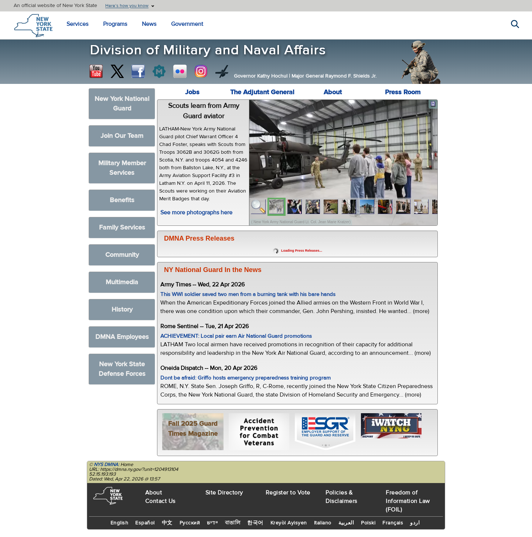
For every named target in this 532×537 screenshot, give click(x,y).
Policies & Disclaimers (341, 497)
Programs (115, 24)
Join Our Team (121, 136)
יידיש (212, 523)
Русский (190, 523)
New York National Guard (122, 104)
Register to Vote (288, 492)
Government (187, 24)
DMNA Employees (122, 337)
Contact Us (160, 501)
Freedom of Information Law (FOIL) (408, 501)
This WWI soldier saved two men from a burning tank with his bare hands (247, 294)
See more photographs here (196, 212)
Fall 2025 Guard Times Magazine (193, 428)
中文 (167, 523)
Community (122, 255)
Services (77, 24)
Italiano (322, 523)
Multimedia (122, 282)
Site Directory (224, 492)
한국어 (255, 523)
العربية (346, 523)
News (149, 24)
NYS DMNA (106, 465)
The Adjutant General (262, 92)
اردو (415, 523)
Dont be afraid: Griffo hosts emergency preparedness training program (245, 377)
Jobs (192, 92)
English (119, 523)
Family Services (122, 227)
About (333, 92)
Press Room (402, 92)
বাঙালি (233, 523)
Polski (368, 523)
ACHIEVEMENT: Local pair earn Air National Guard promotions (236, 336)
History (122, 309)
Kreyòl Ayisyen (288, 523)
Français (392, 523)
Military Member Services (122, 168)
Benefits (122, 200)
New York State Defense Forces (122, 369)
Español (145, 523)
